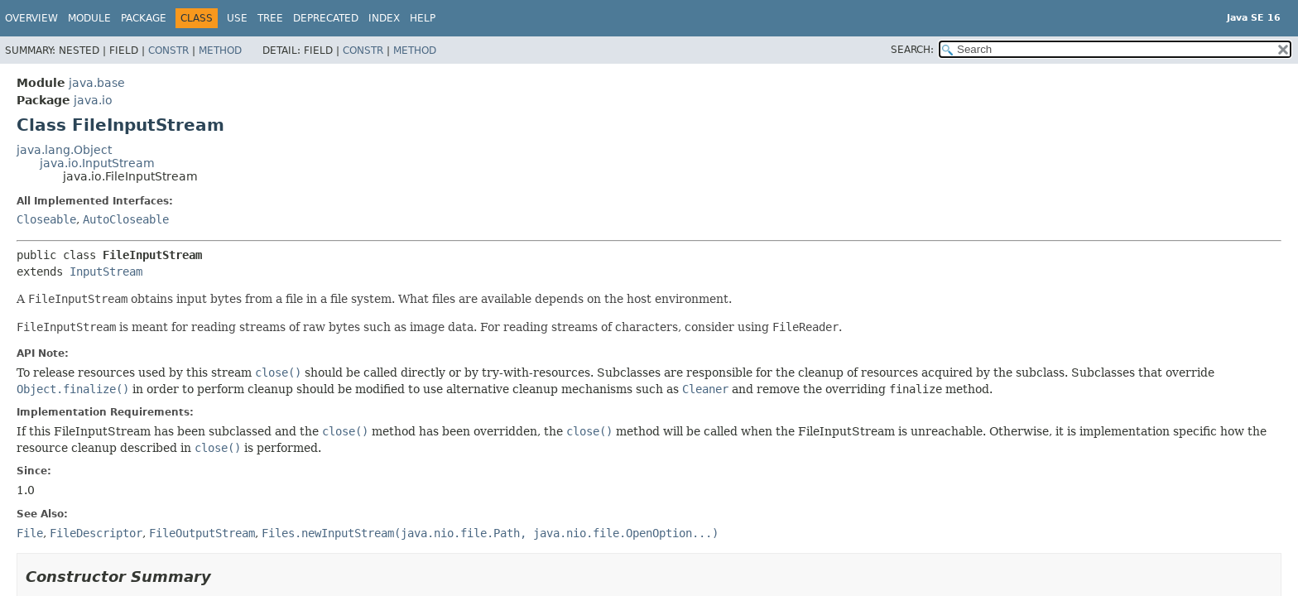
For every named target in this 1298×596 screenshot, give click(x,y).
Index (384, 18)
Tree (270, 18)
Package (143, 18)
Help (422, 18)
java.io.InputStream (97, 163)
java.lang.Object (64, 149)
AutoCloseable (126, 219)
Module (89, 18)
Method (220, 50)
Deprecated (325, 18)
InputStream (106, 271)
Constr (168, 50)
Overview (31, 18)
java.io (93, 100)
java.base (97, 82)
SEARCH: (912, 49)
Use (237, 18)
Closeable (46, 219)
